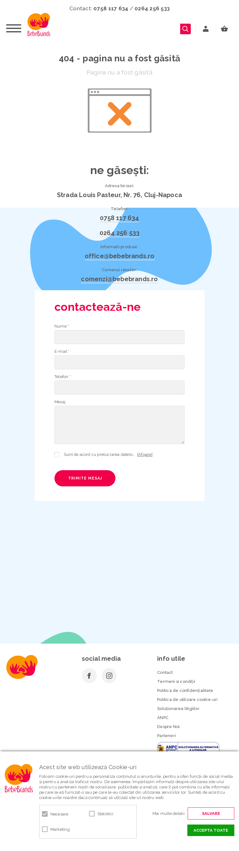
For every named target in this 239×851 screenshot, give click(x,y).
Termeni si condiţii (176, 681)
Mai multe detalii (168, 813)
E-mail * (62, 351)
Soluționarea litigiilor (178, 708)
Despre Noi (168, 726)
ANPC (162, 717)
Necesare (59, 814)
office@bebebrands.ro (120, 256)
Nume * (61, 326)
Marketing (60, 829)
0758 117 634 (110, 8)
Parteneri (166, 735)
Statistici (105, 813)
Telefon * (62, 376)
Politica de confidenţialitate (185, 690)
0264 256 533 (152, 8)
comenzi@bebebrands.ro (119, 279)
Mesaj (59, 401)
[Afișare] (144, 454)
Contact (165, 672)
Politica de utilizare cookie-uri (187, 699)
